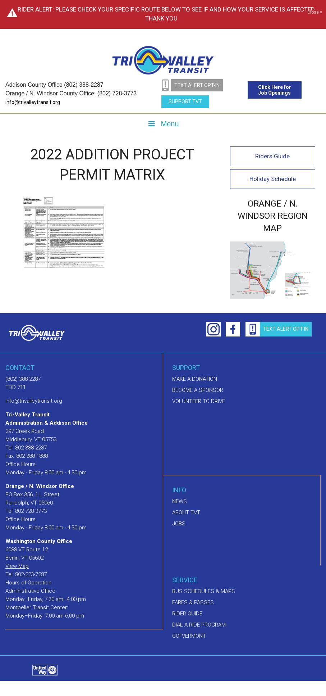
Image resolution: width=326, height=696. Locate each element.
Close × (314, 12)
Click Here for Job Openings (274, 90)
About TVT (186, 512)
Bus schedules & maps (203, 591)
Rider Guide (187, 613)
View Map (17, 566)
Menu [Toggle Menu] (163, 124)
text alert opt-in (197, 85)
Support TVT (185, 101)
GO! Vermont (189, 636)
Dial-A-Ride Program (199, 625)
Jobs (178, 523)
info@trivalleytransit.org (32, 102)
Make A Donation (194, 379)
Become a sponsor (197, 390)
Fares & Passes (193, 602)
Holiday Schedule (272, 178)
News (179, 501)
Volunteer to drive (198, 401)
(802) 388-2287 (23, 379)
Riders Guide (272, 156)
